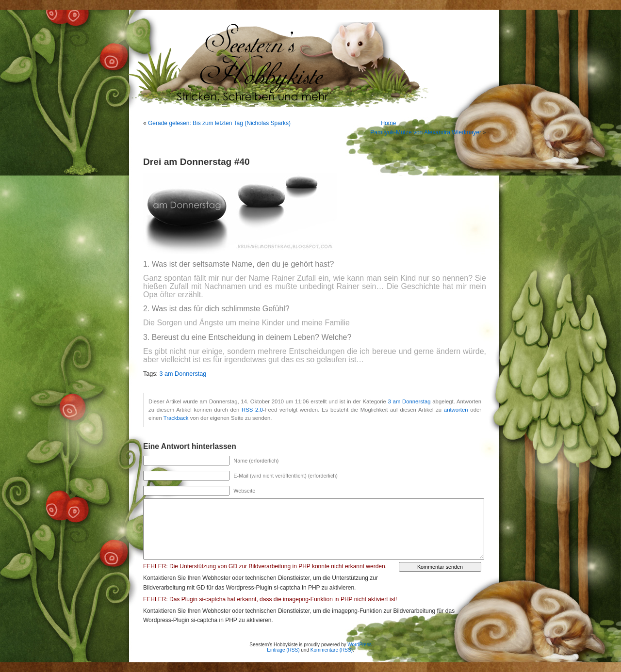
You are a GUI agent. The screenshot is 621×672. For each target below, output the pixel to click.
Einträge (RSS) (283, 650)
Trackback (176, 418)
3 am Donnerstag (183, 373)
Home (388, 123)
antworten (456, 410)
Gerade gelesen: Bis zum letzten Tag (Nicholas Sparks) (219, 123)
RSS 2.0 (252, 410)
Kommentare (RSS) (331, 650)
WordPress (359, 644)
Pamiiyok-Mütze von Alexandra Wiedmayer (425, 132)
